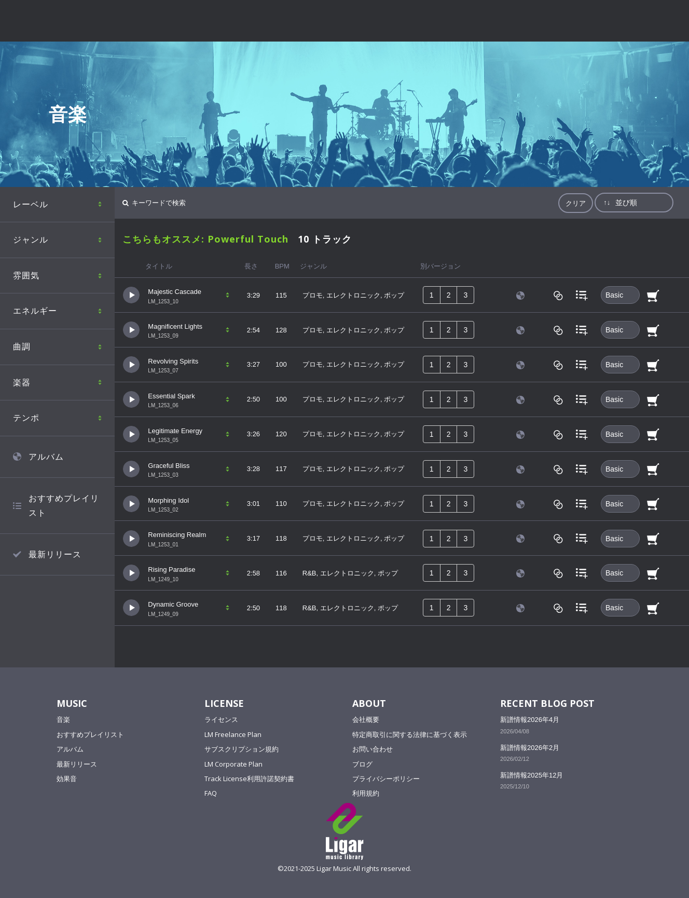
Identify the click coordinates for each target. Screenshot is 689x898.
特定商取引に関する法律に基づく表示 (409, 734)
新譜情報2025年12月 (531, 775)
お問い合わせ (372, 749)
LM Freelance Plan (232, 734)
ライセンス (221, 719)
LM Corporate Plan (233, 764)
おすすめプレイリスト (90, 734)
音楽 (63, 719)
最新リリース (77, 764)
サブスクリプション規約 (241, 749)
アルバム (70, 749)
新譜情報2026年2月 (529, 748)
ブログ (362, 764)
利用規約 (365, 793)
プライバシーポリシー (386, 778)
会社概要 (365, 719)
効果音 (67, 778)
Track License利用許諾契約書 (249, 778)
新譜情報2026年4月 (529, 719)
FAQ (210, 793)
